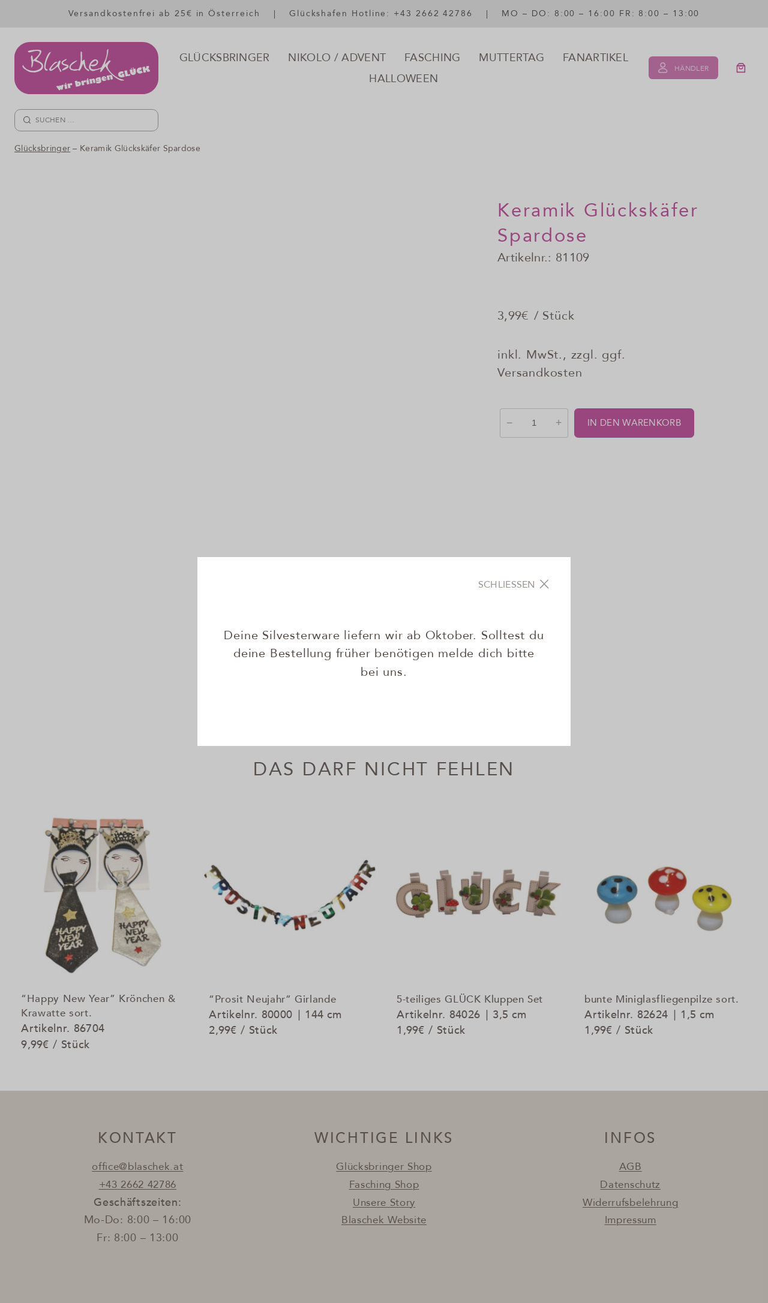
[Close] (514, 584)
